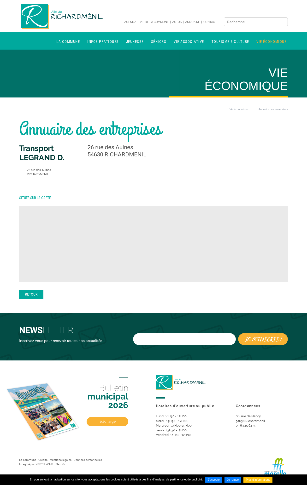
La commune (27, 460)
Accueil (217, 109)
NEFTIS (40, 464)
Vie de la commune (154, 22)
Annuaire (192, 22)
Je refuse (233, 479)
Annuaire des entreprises (273, 109)
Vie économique (239, 109)
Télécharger (107, 421)
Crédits (42, 460)
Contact (210, 22)
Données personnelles (88, 460)
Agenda (130, 22)
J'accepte (214, 479)
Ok (283, 21)
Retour (31, 294)
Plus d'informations (258, 479)
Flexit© (60, 464)
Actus (177, 22)
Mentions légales (60, 460)
